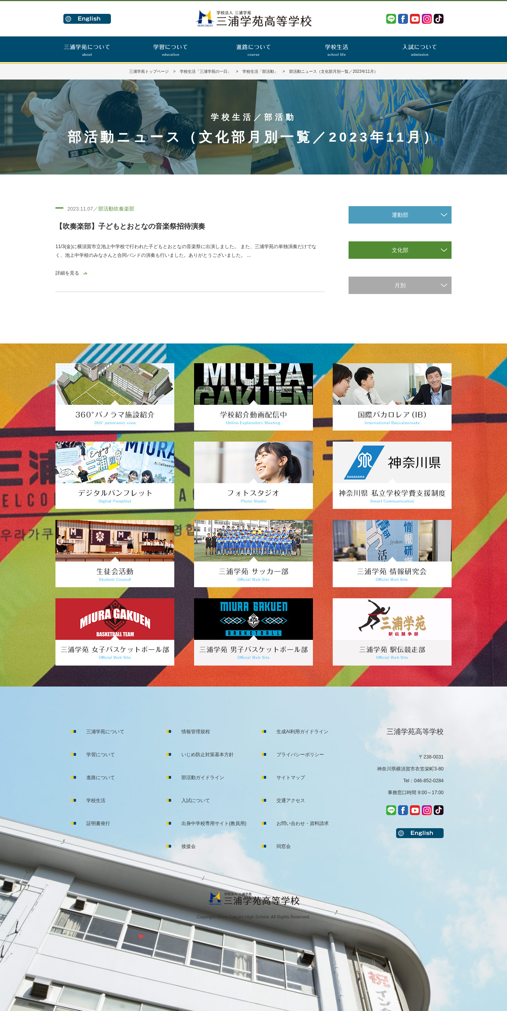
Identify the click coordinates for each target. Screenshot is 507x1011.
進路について (100, 777)
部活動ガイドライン (202, 777)
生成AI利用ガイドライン (302, 731)
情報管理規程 (195, 731)
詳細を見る (67, 273)
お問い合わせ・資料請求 (302, 823)
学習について (100, 754)
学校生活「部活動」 (260, 71)
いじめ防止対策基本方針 (207, 754)
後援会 (188, 846)
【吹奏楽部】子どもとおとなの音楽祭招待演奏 (130, 226)
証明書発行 (98, 823)
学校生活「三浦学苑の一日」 (205, 71)
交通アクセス (290, 800)
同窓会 (283, 846)
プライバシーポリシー (300, 754)
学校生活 (95, 800)
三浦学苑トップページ (149, 71)
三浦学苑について (105, 731)
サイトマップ (290, 777)
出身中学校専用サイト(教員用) (213, 823)
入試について (195, 800)
